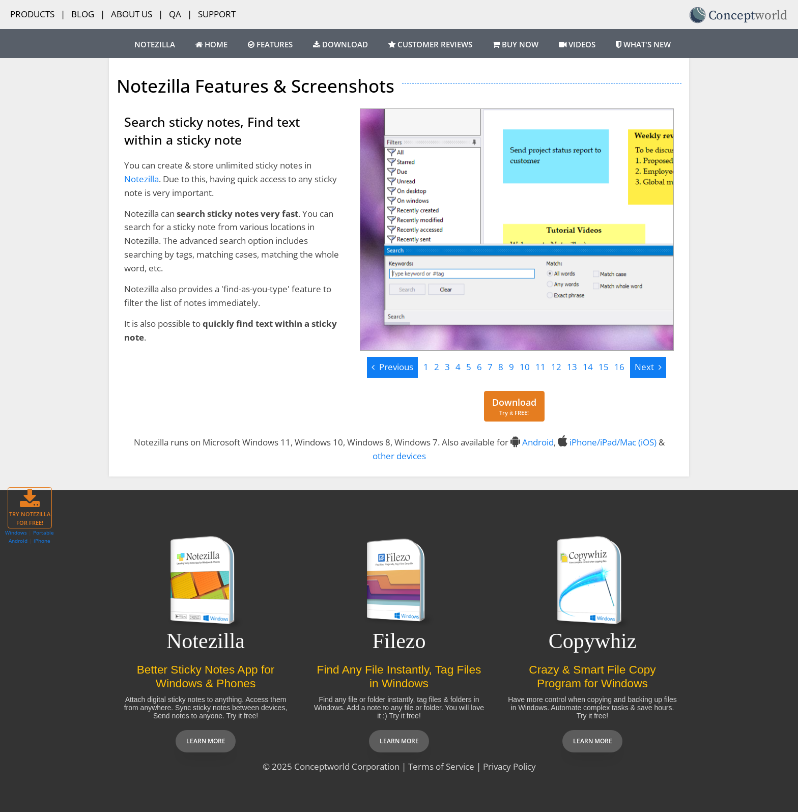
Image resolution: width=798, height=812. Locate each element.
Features (270, 44)
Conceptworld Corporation (347, 766)
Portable (43, 532)
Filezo (399, 641)
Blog (82, 14)
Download (340, 44)
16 (619, 367)
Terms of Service (441, 766)
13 (572, 367)
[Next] (648, 367)
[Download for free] (514, 406)
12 (556, 367)
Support (217, 14)
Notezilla (154, 44)
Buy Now (515, 44)
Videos (577, 44)
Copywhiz (593, 641)
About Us (131, 14)
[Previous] (392, 367)
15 (603, 367)
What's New (643, 44)
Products (32, 14)
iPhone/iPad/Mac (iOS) (613, 442)
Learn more (205, 741)
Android (538, 442)
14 (588, 367)
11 (540, 367)
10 (525, 367)
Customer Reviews (430, 44)
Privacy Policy (509, 766)
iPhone (42, 540)
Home (211, 44)
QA (175, 14)
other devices (399, 456)
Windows (16, 532)
